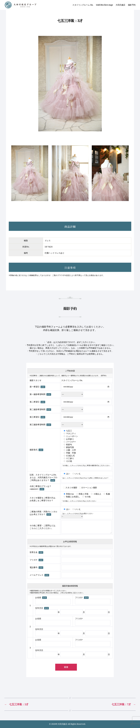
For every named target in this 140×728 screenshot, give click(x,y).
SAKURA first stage (104, 5)
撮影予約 (132, 5)
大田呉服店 (120, 5)
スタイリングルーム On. (82, 5)
